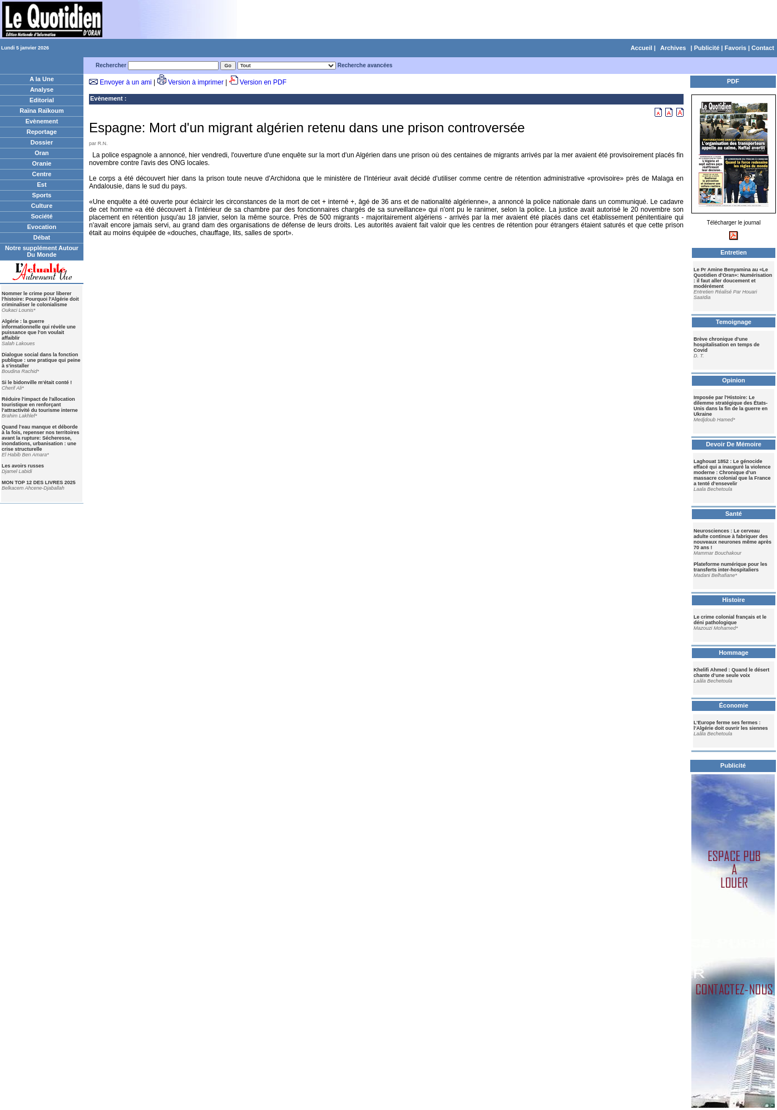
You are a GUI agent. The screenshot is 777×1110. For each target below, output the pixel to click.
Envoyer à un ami (125, 82)
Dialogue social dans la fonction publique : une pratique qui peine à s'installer (41, 360)
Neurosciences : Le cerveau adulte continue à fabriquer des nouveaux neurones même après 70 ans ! (732, 539)
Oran (41, 153)
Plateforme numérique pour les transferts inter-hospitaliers (731, 567)
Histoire (733, 599)
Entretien (733, 252)
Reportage (42, 131)
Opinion (733, 380)
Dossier (42, 142)
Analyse (41, 89)
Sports (42, 195)
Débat (42, 237)
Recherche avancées (365, 65)
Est (41, 184)
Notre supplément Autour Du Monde (41, 251)
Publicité (707, 47)
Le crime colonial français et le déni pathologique (730, 619)
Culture (42, 205)
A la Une (41, 79)
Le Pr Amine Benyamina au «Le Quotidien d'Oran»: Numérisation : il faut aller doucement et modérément (733, 278)
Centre (42, 174)
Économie (734, 705)
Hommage (733, 652)
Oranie (42, 163)
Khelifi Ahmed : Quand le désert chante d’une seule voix (731, 672)
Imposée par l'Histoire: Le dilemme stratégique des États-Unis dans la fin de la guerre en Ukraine (731, 406)
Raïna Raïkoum (41, 110)
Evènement (42, 121)
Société (41, 216)
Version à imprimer (196, 82)
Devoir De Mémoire (733, 444)
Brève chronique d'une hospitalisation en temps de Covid (727, 344)
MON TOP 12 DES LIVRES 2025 (39, 482)
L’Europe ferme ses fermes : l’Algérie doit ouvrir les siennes (731, 725)
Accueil (641, 47)
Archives (673, 47)
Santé (733, 513)
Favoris (735, 47)
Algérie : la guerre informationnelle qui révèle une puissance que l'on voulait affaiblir (39, 329)
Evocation (42, 226)
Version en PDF (263, 82)
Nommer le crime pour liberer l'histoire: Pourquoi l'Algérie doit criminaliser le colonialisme (40, 299)
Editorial (41, 100)
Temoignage (733, 321)
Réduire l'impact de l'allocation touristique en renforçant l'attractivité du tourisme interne (40, 404)
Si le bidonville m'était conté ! (37, 382)
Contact (762, 47)
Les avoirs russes (23, 466)
